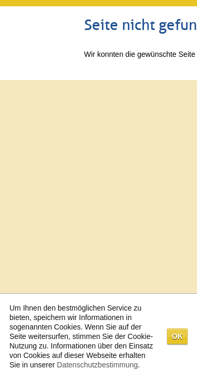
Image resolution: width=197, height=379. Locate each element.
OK (177, 336)
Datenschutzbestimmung (97, 365)
